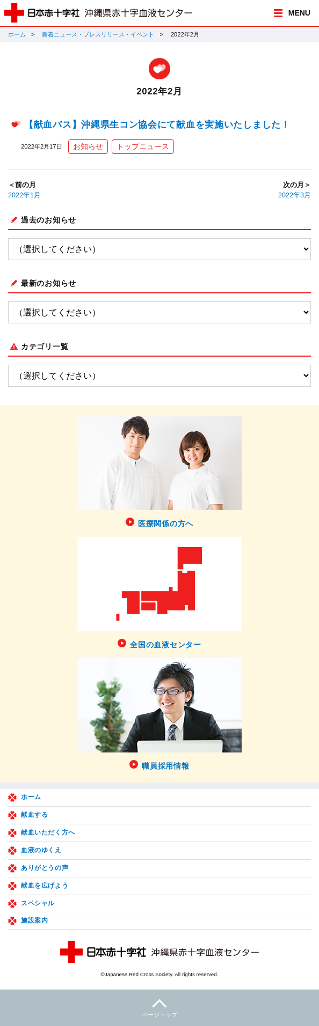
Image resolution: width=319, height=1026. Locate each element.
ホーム (17, 34)
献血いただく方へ (48, 832)
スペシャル (38, 903)
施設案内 (34, 920)
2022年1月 (24, 195)
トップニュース (143, 146)
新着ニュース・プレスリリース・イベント (98, 34)
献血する (34, 814)
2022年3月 (294, 195)
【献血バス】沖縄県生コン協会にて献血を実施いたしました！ (157, 125)
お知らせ (88, 146)
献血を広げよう (44, 885)
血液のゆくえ (41, 850)
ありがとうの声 (44, 868)
